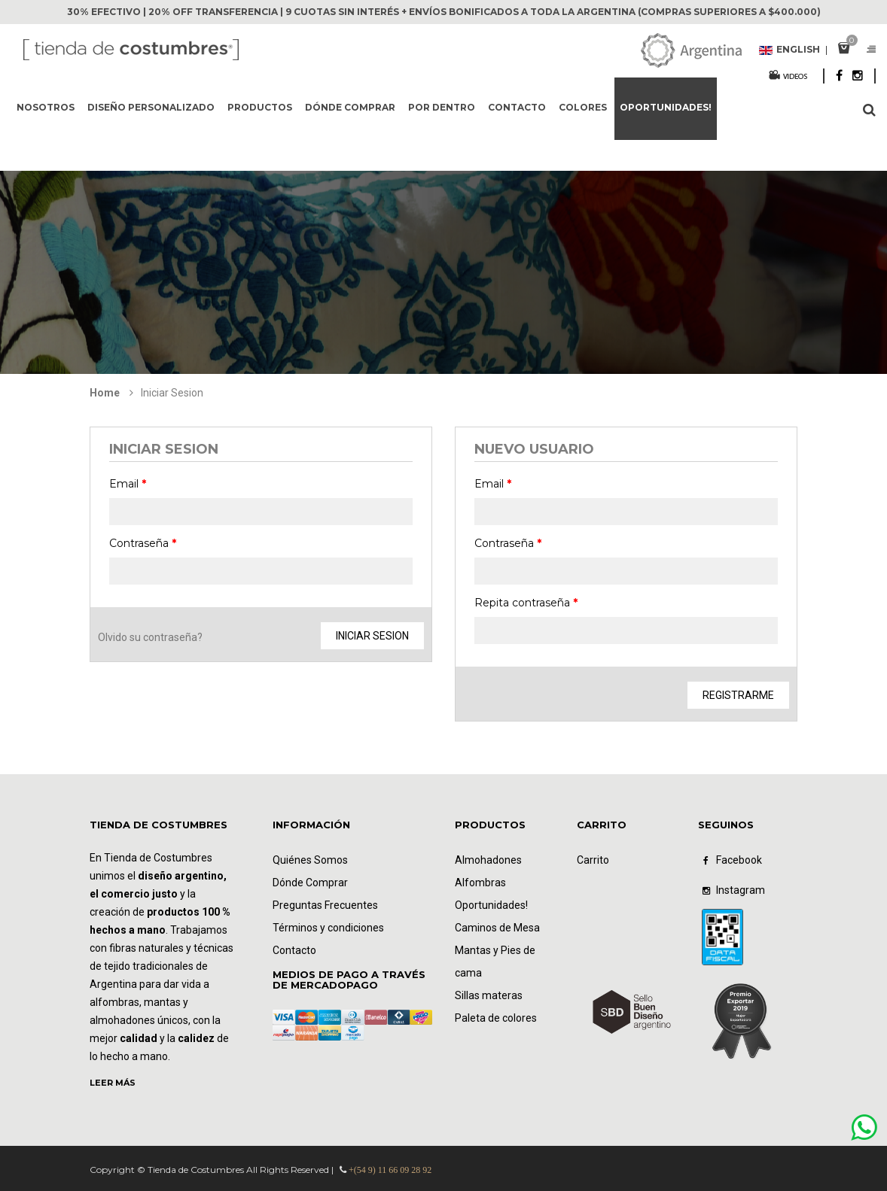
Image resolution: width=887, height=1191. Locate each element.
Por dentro (441, 107)
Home (105, 393)
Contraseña (142, 543)
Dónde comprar (350, 107)
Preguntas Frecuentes (325, 905)
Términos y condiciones (328, 928)
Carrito (593, 860)
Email (127, 484)
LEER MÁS (113, 1082)
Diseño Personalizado (151, 107)
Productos (259, 107)
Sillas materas (489, 995)
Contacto (517, 107)
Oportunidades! (666, 107)
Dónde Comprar (310, 883)
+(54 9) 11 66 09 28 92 (390, 1169)
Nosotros (46, 107)
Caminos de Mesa (497, 928)
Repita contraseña (526, 602)
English (794, 50)
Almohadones (488, 860)
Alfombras (480, 883)
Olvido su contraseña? (150, 637)
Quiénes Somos (310, 860)
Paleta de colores (496, 1018)
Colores (583, 107)
